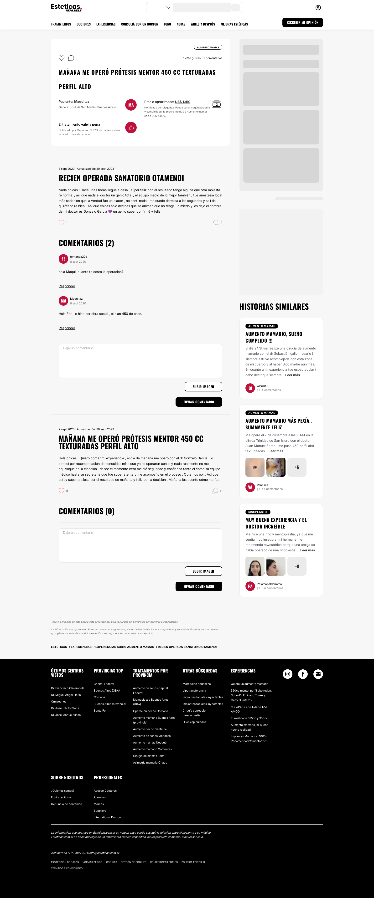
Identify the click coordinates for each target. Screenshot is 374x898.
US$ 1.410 (182, 102)
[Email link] (318, 674)
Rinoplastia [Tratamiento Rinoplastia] (258, 512)
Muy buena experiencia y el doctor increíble (276, 523)
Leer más (292, 375)
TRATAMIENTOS (61, 23)
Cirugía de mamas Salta (149, 756)
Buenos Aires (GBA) (107, 690)
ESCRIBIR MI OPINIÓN (303, 22)
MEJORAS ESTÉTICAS (234, 23)
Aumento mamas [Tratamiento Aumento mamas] (261, 326)
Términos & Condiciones (67, 868)
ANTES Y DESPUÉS (203, 23)
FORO (167, 23)
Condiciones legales (164, 862)
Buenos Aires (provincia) (110, 704)
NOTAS (181, 23)
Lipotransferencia (194, 690)
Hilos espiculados (194, 722)
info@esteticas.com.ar (104, 853)
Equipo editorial (61, 797)
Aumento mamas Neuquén (150, 742)
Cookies (111, 862)
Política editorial (194, 862)
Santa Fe (100, 710)
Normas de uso (92, 862)
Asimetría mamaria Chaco (150, 762)
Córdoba (99, 697)
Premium (99, 797)
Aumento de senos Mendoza (152, 736)
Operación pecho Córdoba (150, 711)
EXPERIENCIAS (105, 23)
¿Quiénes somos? (62, 790)
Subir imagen (203, 386)
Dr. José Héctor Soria (65, 708)
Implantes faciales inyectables (203, 697)
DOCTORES (84, 23)
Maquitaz (81, 101)
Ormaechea (59, 701)
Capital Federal (104, 684)
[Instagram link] (287, 675)
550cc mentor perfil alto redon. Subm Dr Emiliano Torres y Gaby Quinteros (251, 695)
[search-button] (235, 7)
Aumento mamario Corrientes (152, 749)
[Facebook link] (303, 675)
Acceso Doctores (105, 790)
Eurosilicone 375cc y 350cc (249, 718)
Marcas (99, 804)
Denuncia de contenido (66, 804)
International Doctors (108, 817)
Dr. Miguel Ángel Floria (66, 695)
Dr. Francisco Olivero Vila (67, 688)
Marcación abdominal (197, 684)
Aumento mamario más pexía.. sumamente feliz (278, 424)
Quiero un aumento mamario (249, 684)
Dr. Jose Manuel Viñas (66, 715)
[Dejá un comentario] (140, 361)
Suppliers (100, 810)
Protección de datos (65, 862)
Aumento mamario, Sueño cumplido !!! (273, 337)
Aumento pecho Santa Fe (150, 729)
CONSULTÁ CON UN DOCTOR (139, 23)
